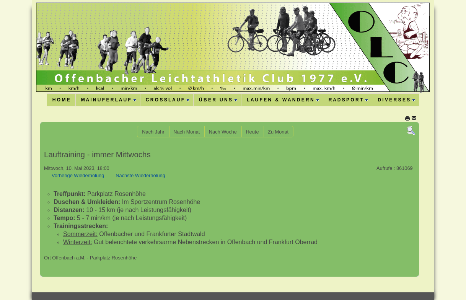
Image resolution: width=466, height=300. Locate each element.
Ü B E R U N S (218, 100)
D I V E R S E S (396, 100)
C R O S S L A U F (167, 100)
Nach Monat (186, 132)
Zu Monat (278, 132)
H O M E (61, 100)
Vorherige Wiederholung (78, 175)
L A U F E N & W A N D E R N (283, 100)
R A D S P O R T (348, 100)
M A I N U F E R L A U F (108, 100)
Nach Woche (223, 132)
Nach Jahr (153, 132)
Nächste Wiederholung (140, 175)
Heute (252, 132)
